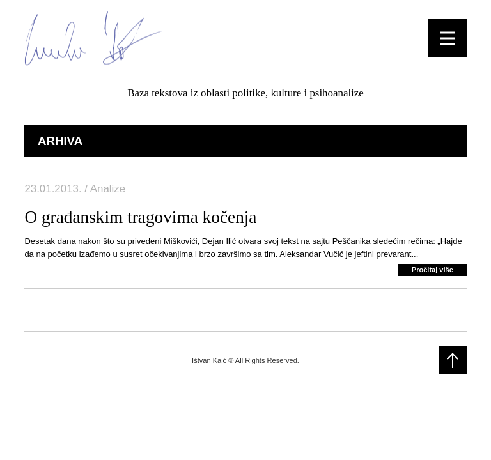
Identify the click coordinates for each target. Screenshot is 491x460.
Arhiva (60, 141)
